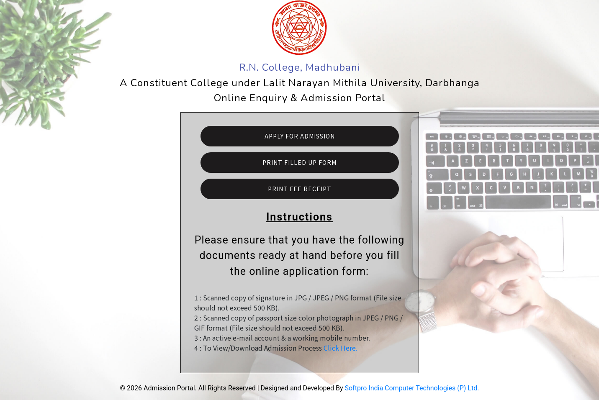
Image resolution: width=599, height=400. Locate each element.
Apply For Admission (300, 136)
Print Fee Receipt (300, 189)
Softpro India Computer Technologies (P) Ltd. (412, 388)
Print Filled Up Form (299, 162)
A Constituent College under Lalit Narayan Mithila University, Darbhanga (300, 83)
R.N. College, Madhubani (299, 67)
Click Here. (340, 348)
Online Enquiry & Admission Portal (300, 98)
